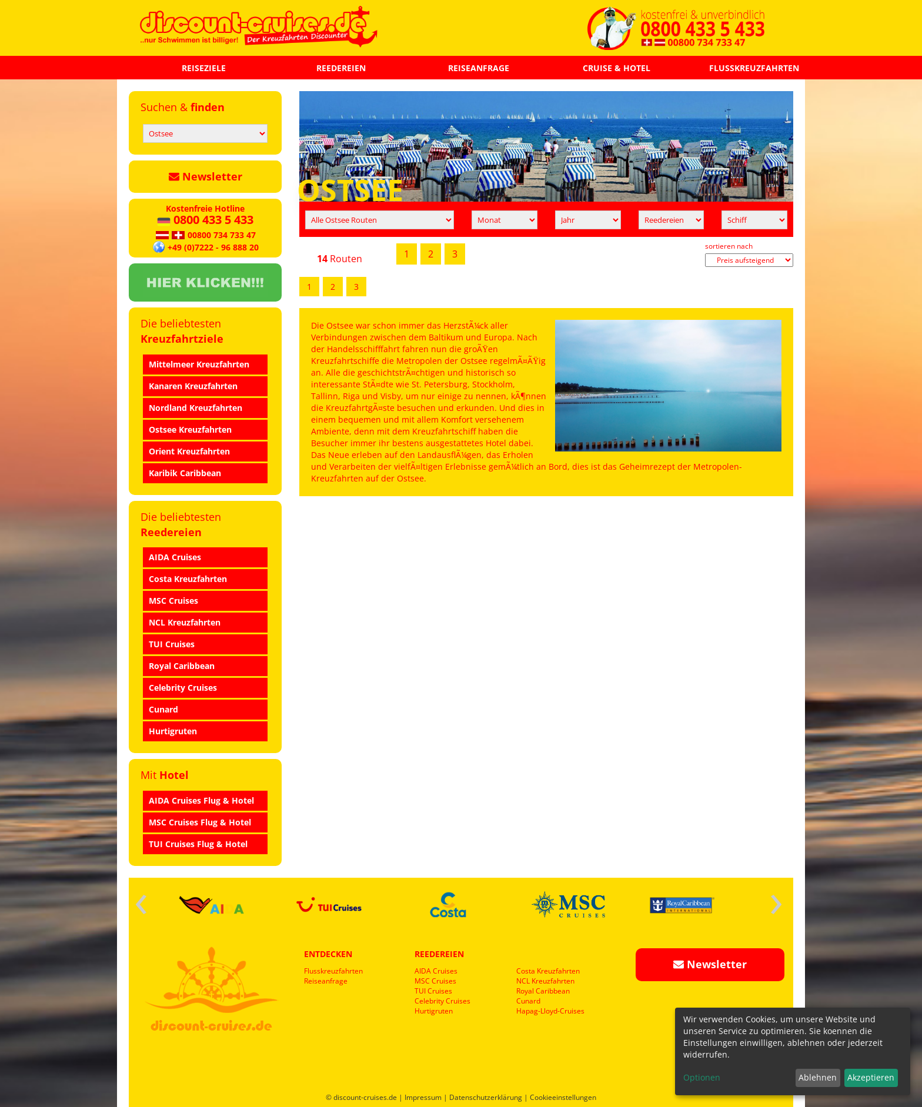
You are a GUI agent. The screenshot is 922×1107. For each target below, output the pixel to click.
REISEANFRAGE (478, 67)
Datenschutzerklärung (485, 1097)
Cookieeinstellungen (563, 1097)
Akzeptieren (870, 1077)
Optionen (701, 1077)
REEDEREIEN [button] (341, 67)
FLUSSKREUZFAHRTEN (754, 67)
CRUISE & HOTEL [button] (616, 67)
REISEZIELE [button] (204, 67)
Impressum (423, 1097)
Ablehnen (818, 1077)
